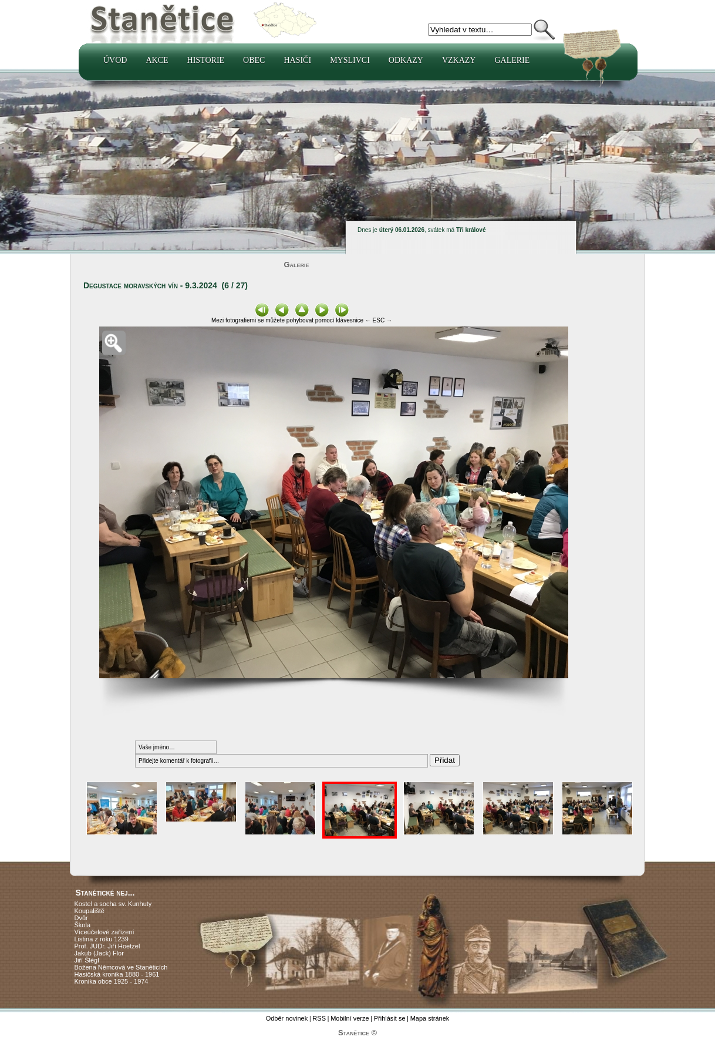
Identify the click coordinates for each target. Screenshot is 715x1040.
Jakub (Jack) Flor (99, 953)
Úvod (115, 60)
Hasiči (297, 60)
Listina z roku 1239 (102, 939)
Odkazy (406, 60)
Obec (254, 60)
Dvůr (81, 917)
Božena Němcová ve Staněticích (121, 967)
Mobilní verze (349, 1018)
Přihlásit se (390, 1018)
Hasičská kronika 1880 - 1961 (117, 974)
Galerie (511, 60)
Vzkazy (459, 60)
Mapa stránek (430, 1018)
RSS (319, 1018)
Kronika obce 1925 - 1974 (112, 981)
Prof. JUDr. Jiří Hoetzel (107, 946)
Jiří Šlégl (87, 960)
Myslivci (350, 60)
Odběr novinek (287, 1018)
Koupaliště (89, 910)
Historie (206, 60)
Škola (83, 924)
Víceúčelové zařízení (104, 931)
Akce (157, 60)
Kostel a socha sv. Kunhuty (113, 903)
